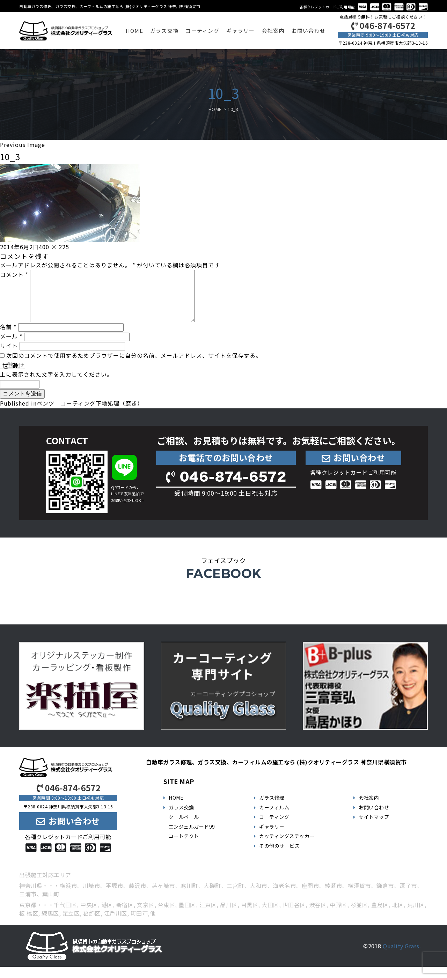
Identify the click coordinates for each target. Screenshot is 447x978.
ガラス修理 (272, 808)
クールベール (184, 827)
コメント (14, 274)
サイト (9, 357)
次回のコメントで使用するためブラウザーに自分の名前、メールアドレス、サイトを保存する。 (134, 366)
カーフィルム (274, 818)
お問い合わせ (309, 30)
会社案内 (273, 30)
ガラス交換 (164, 30)
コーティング (202, 30)
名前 (8, 338)
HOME (134, 30)
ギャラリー (240, 30)
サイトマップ (374, 827)
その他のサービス (279, 856)
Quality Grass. (402, 957)
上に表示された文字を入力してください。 (56, 385)
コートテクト (184, 847)
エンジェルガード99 (192, 837)
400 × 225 (54, 247)
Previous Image (22, 144)
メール (11, 347)
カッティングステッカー (287, 847)
